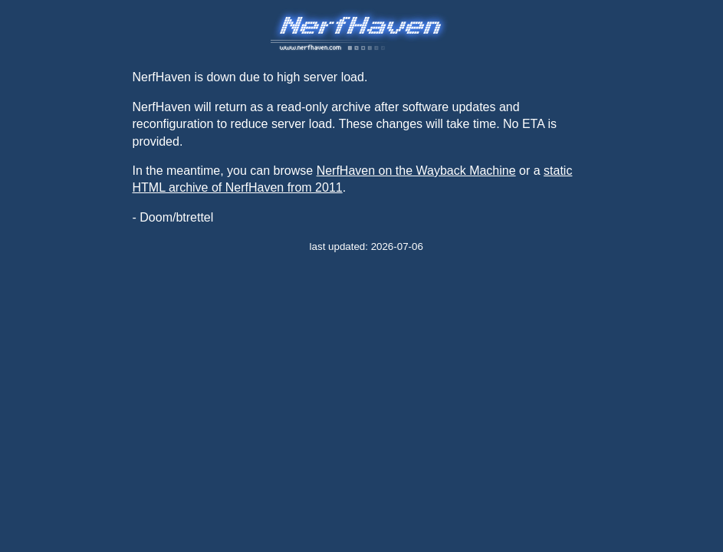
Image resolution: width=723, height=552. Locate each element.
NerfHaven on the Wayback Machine (416, 170)
